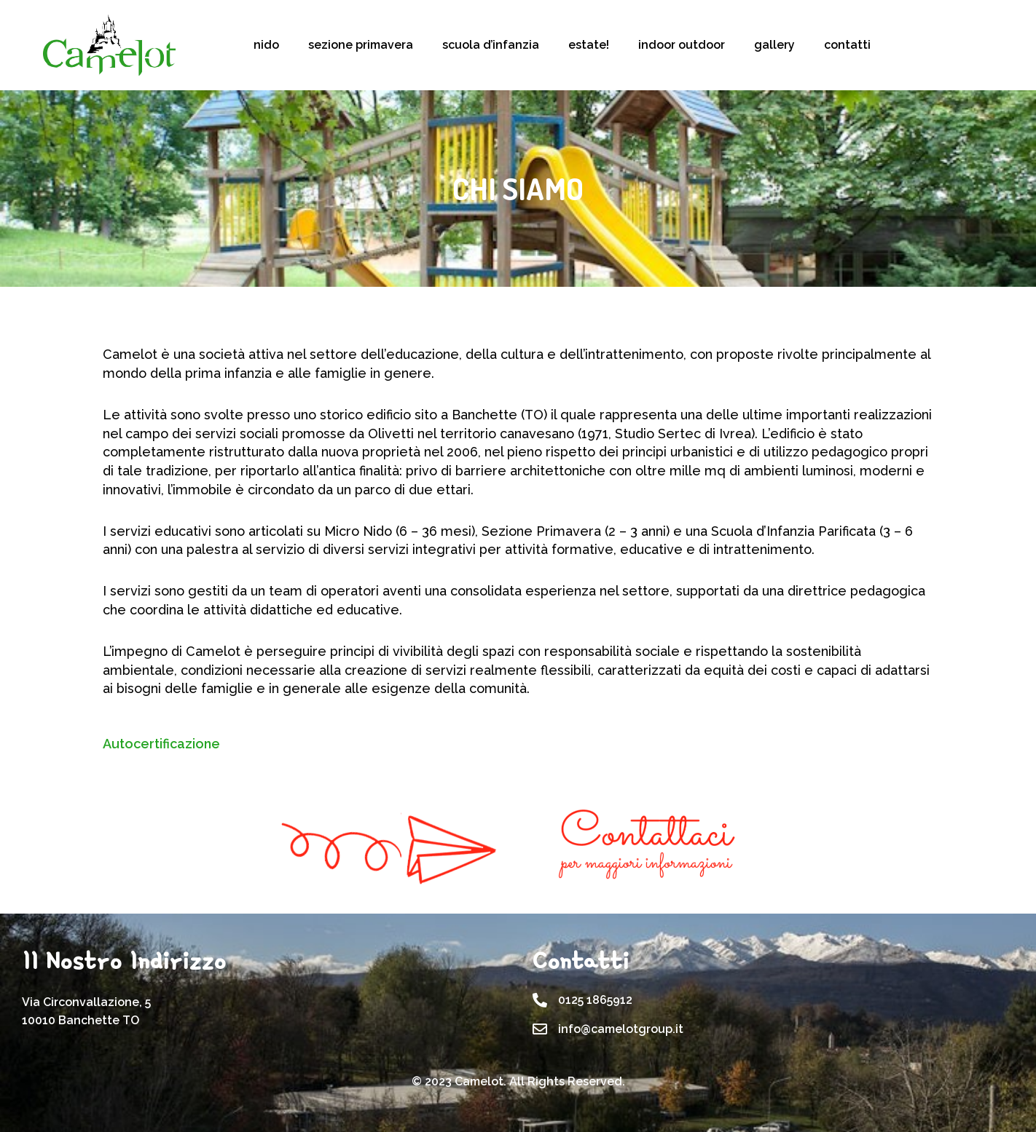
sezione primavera (360, 45)
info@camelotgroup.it (620, 1029)
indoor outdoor (681, 45)
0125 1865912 (595, 1000)
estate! (588, 45)
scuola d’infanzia (490, 45)
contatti (847, 45)
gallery (774, 45)
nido (266, 45)
